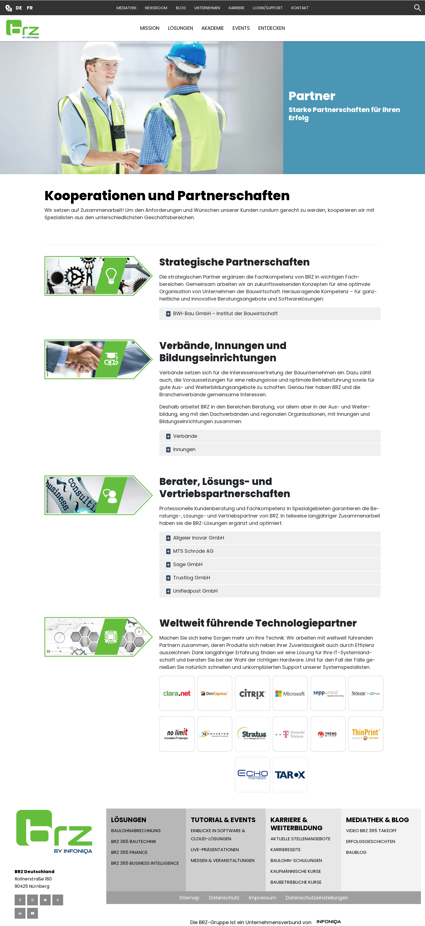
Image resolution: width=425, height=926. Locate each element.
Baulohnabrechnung (136, 831)
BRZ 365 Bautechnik (133, 841)
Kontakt (300, 8)
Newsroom (156, 8)
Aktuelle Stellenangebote (300, 839)
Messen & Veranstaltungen (223, 860)
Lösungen (180, 28)
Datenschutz (224, 897)
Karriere (236, 8)
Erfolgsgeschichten (370, 841)
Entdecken (271, 28)
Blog (181, 8)
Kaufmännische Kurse (296, 871)
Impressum (262, 897)
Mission (149, 28)
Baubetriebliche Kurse (296, 882)
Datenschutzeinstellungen (317, 897)
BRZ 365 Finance (129, 852)
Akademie (212, 28)
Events (241, 28)
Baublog (356, 852)
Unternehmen (207, 8)
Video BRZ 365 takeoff (371, 831)
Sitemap (189, 897)
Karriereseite (286, 850)
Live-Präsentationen (215, 850)
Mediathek (127, 8)
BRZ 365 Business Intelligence (145, 863)
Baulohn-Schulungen (296, 860)
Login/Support (268, 8)
